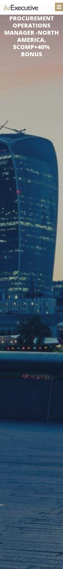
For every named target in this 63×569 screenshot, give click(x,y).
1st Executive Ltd (20, 7)
